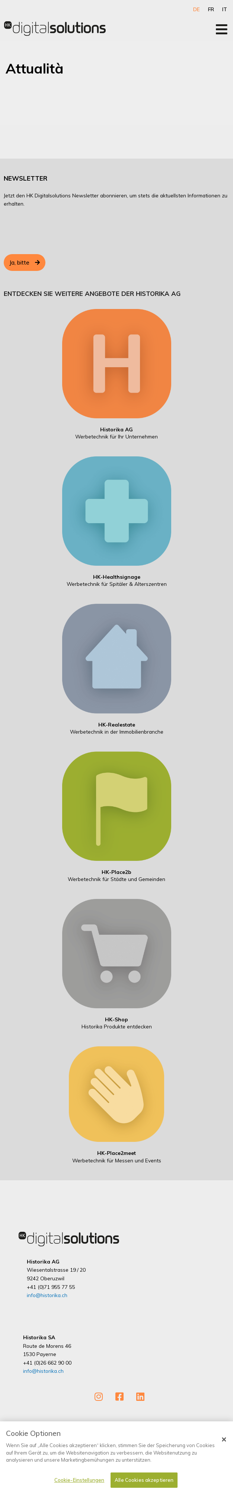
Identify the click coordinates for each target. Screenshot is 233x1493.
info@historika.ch (47, 1295)
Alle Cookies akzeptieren (144, 1483)
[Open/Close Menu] (221, 29)
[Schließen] (224, 1442)
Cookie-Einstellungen (79, 1483)
